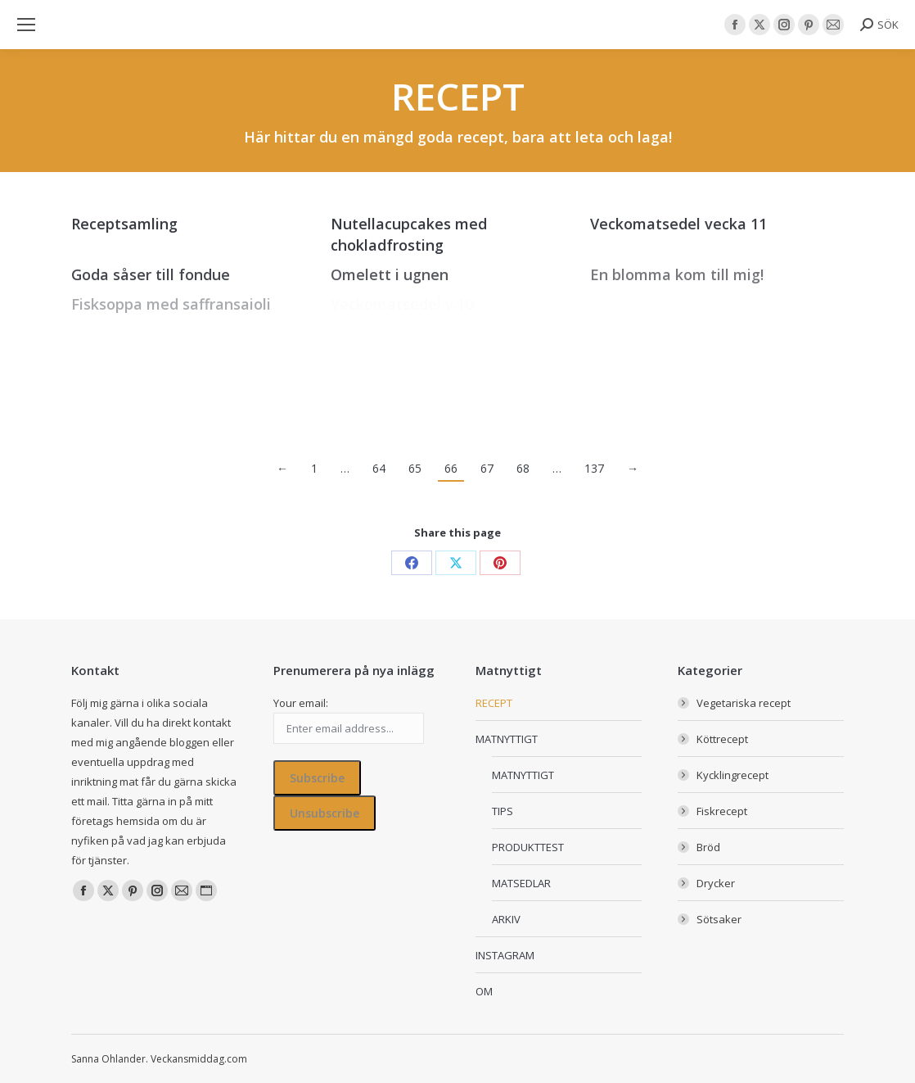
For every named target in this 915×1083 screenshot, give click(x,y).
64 (378, 468)
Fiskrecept (721, 811)
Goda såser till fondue (150, 274)
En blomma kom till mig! (677, 274)
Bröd (708, 847)
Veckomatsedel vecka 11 (678, 223)
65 (414, 468)
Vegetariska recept (743, 703)
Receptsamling (124, 223)
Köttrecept (722, 739)
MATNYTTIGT (507, 739)
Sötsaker (718, 919)
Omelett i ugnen (389, 274)
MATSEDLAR (521, 883)
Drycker (715, 883)
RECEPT (494, 703)
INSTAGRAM (505, 955)
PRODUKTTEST (528, 847)
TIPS (502, 811)
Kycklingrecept (732, 775)
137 (594, 468)
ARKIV (506, 919)
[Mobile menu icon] (26, 24)
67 (487, 468)
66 (451, 468)
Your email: (300, 703)
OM (484, 991)
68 (523, 468)
